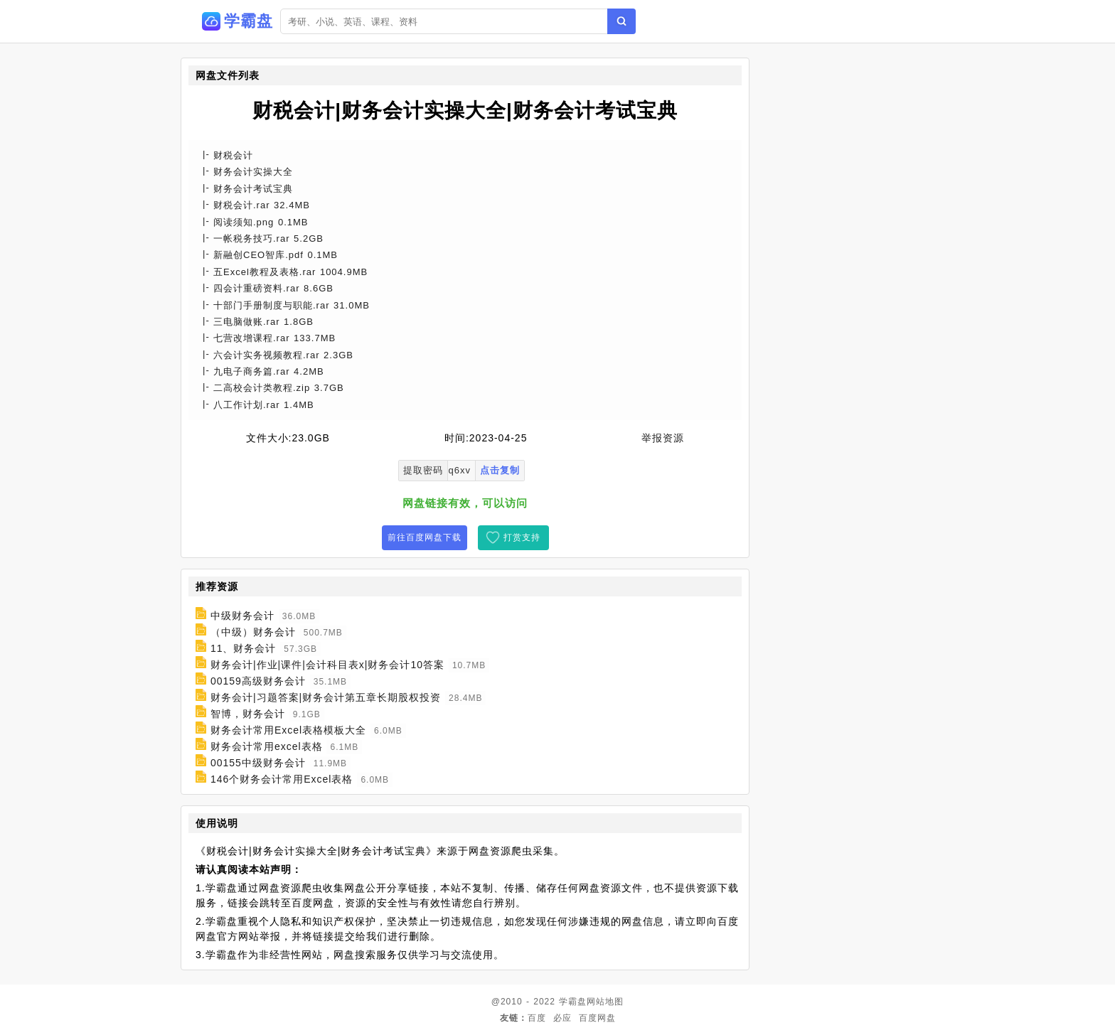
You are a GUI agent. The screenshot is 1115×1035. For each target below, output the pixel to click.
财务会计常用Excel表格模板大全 (288, 730)
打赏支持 (521, 537)
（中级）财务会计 (253, 632)
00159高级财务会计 (258, 681)
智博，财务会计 (247, 713)
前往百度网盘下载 (425, 537)
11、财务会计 (243, 648)
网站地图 (605, 1002)
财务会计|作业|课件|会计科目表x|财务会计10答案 (327, 664)
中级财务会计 (242, 615)
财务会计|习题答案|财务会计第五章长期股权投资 (325, 697)
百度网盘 (597, 1018)
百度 (537, 1018)
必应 (562, 1018)
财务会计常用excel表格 (266, 746)
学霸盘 (573, 1002)
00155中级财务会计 (258, 762)
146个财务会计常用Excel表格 (281, 779)
